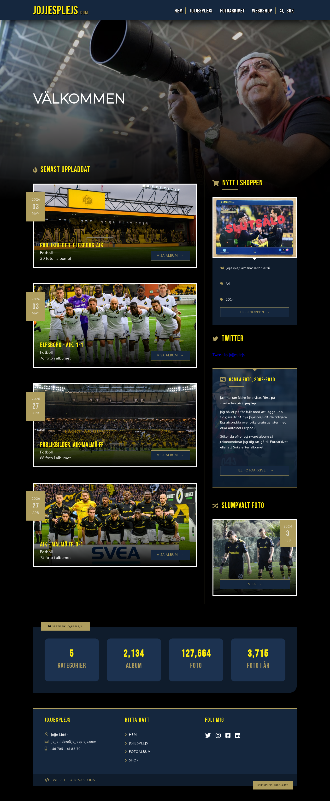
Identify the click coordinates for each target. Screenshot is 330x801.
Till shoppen (255, 312)
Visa (255, 584)
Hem (179, 10)
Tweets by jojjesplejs (228, 355)
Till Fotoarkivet (255, 470)
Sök (287, 10)
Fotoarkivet (233, 10)
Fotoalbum (140, 752)
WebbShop (262, 10)
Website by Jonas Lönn (74, 780)
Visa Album (170, 255)
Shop (134, 760)
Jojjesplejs (202, 10)
